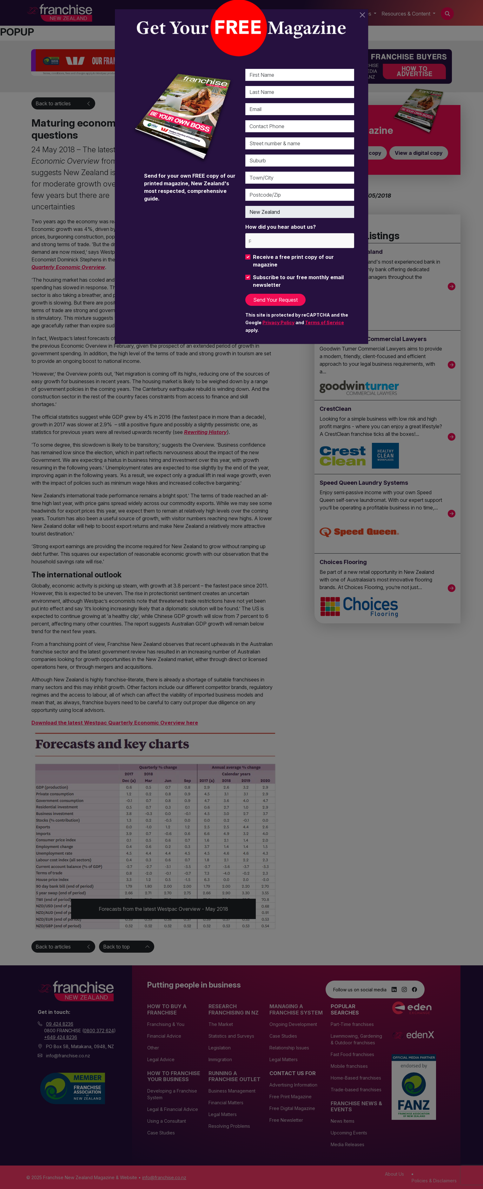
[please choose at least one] (249, 240)
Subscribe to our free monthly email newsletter (298, 281)
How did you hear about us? (280, 227)
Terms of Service (324, 322)
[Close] (362, 15)
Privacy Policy (278, 322)
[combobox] (299, 240)
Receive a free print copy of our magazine (293, 261)
